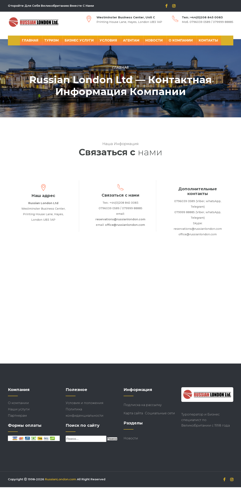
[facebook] (166, 6)
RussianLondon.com (60, 480)
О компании (181, 40)
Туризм (51, 40)
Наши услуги (19, 410)
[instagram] (173, 6)
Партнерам (17, 416)
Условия (108, 40)
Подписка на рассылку (143, 406)
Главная (30, 40)
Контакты (208, 40)
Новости (154, 40)
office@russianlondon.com (125, 225)
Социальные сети (160, 414)
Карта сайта (133, 414)
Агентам (131, 40)
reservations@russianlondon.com (120, 220)
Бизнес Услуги (79, 40)
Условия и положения (84, 404)
